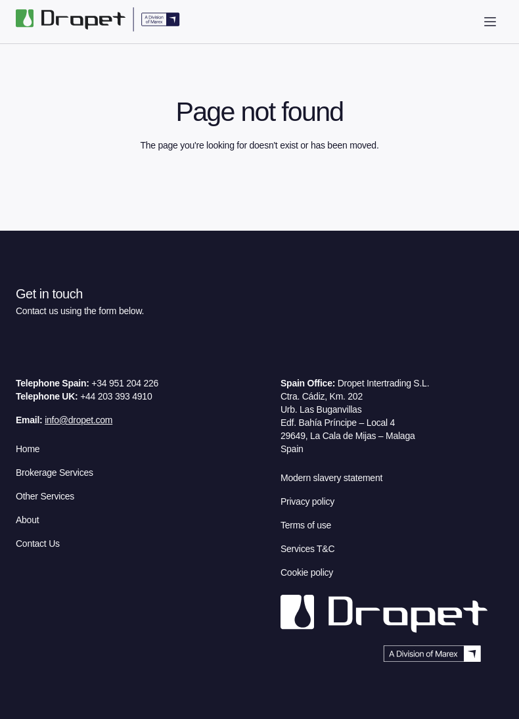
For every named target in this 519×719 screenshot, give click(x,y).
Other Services (45, 496)
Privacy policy (307, 501)
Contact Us (38, 543)
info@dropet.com (78, 420)
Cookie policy (307, 572)
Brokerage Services (54, 472)
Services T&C (307, 549)
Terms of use (306, 525)
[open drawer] (490, 21)
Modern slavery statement (331, 478)
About (27, 520)
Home (27, 449)
